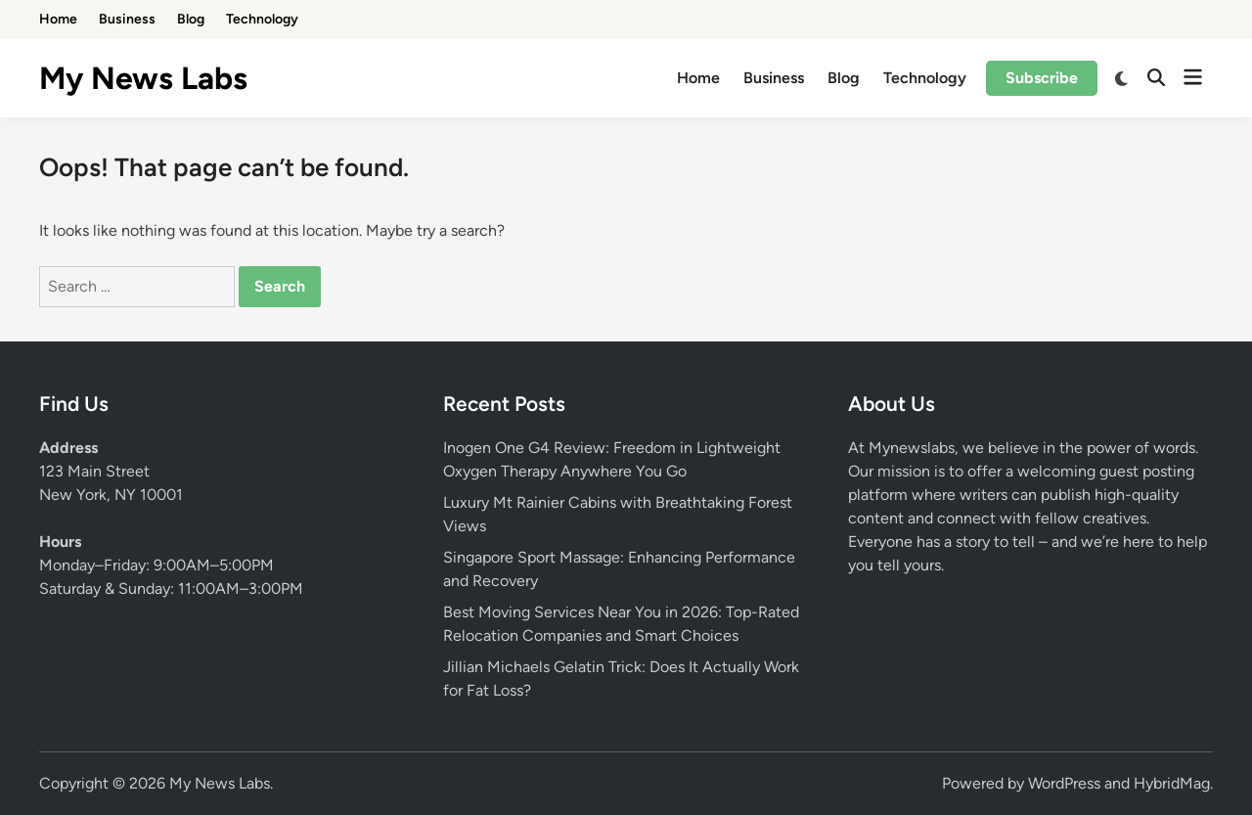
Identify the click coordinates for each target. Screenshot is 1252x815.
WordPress (1064, 783)
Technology (262, 19)
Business (127, 19)
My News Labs (143, 78)
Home (58, 19)
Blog (190, 19)
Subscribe (1042, 77)
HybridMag (1172, 783)
